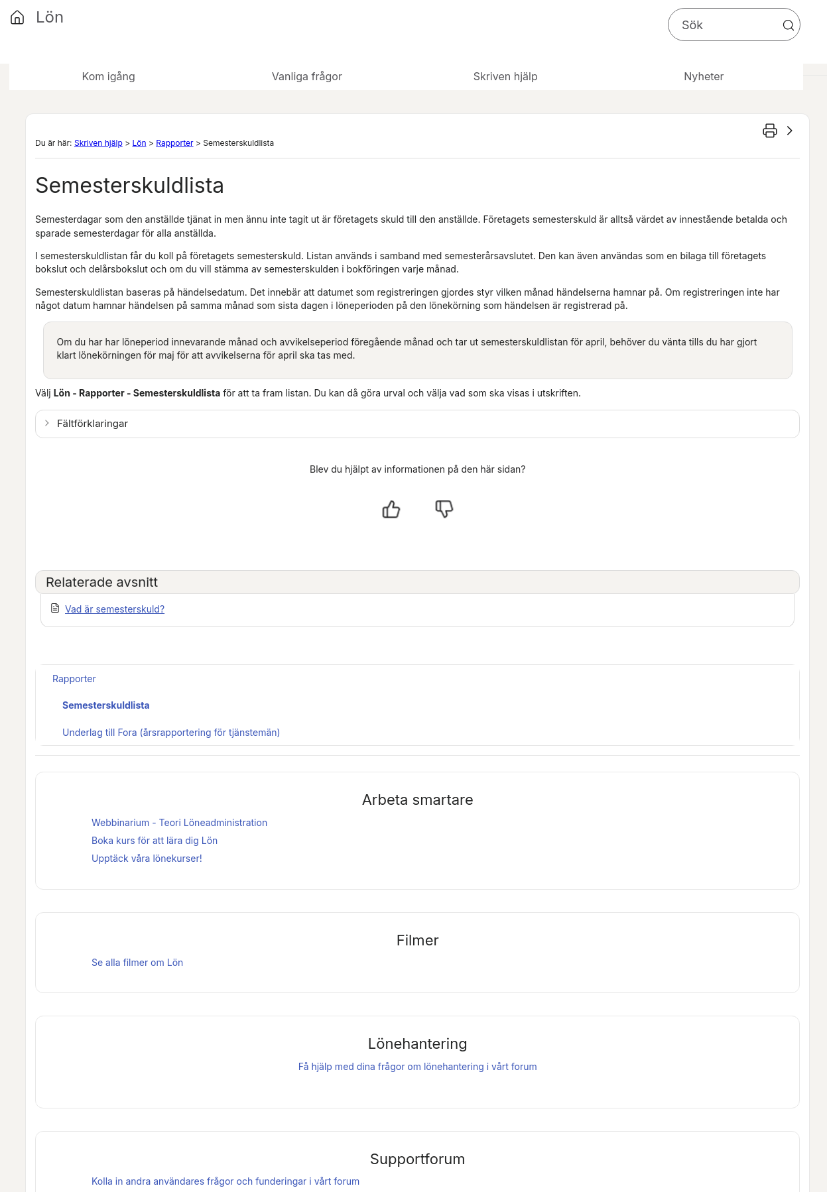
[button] (788, 25)
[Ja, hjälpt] (391, 509)
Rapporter (174, 143)
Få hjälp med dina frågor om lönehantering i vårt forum (417, 1066)
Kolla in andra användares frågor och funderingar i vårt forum (225, 1181)
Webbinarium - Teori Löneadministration (179, 822)
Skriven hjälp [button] (506, 76)
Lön (139, 143)
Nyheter (704, 76)
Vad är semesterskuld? (114, 609)
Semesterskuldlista (106, 705)
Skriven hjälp (98, 143)
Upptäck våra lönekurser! (147, 858)
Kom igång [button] (108, 76)
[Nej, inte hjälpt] (444, 509)
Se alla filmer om (137, 962)
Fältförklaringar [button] (92, 423)
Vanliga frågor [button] (307, 76)
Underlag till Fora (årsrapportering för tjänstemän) (171, 732)
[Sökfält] (734, 24)
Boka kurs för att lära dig (155, 840)
